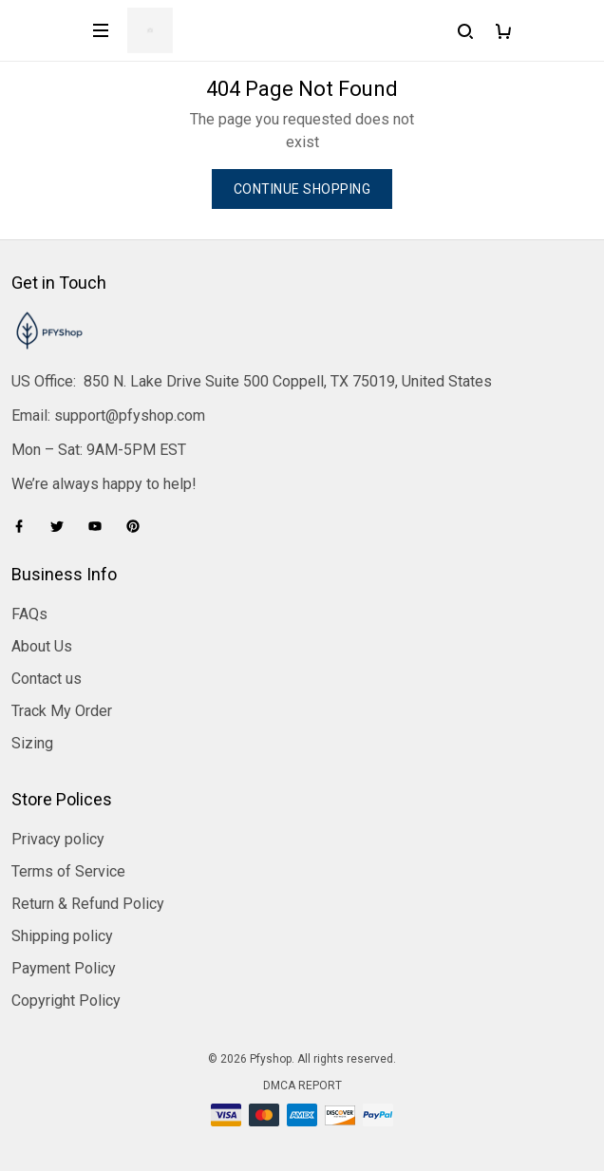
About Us (41, 646)
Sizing (32, 743)
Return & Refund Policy (87, 904)
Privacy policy (57, 839)
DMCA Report (302, 1085)
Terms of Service (68, 871)
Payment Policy (63, 968)
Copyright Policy (66, 1001)
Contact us (46, 679)
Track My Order (61, 711)
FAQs (29, 614)
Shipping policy (62, 936)
